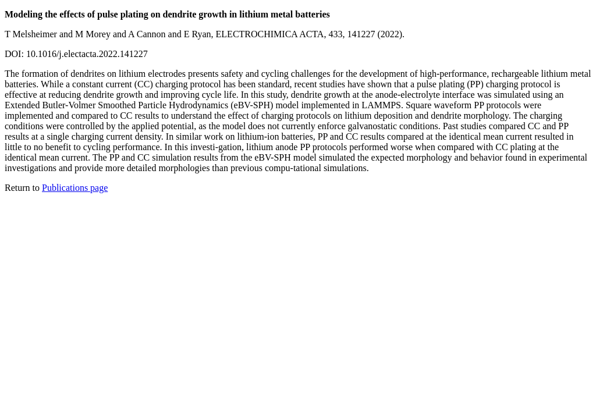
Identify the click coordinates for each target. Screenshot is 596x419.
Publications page (75, 188)
